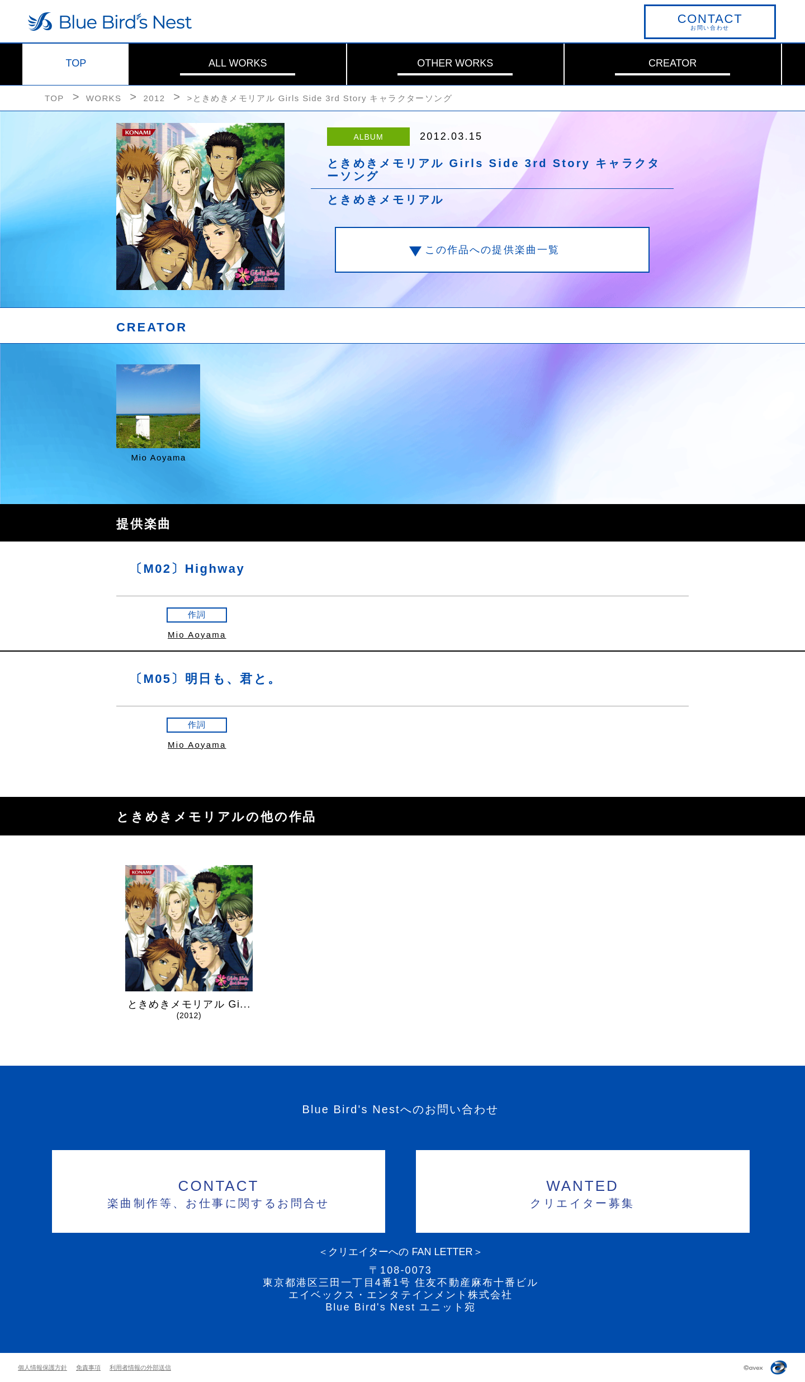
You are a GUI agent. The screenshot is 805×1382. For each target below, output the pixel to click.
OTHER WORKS (455, 63)
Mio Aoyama (197, 634)
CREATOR (672, 63)
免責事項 (88, 1367)
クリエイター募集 (583, 1192)
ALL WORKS (238, 63)
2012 (154, 98)
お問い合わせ (710, 21)
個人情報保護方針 (42, 1367)
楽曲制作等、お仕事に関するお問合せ (219, 1192)
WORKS (104, 98)
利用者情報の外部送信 (140, 1367)
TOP (76, 63)
